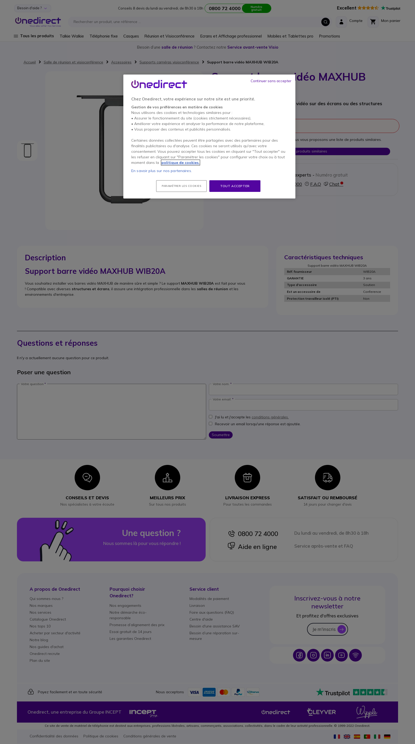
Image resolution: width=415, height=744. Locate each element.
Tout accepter (235, 186)
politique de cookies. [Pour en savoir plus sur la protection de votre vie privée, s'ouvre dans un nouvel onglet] (180, 162)
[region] (209, 137)
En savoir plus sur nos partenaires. (161, 170)
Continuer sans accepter (271, 81)
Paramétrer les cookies (181, 186)
